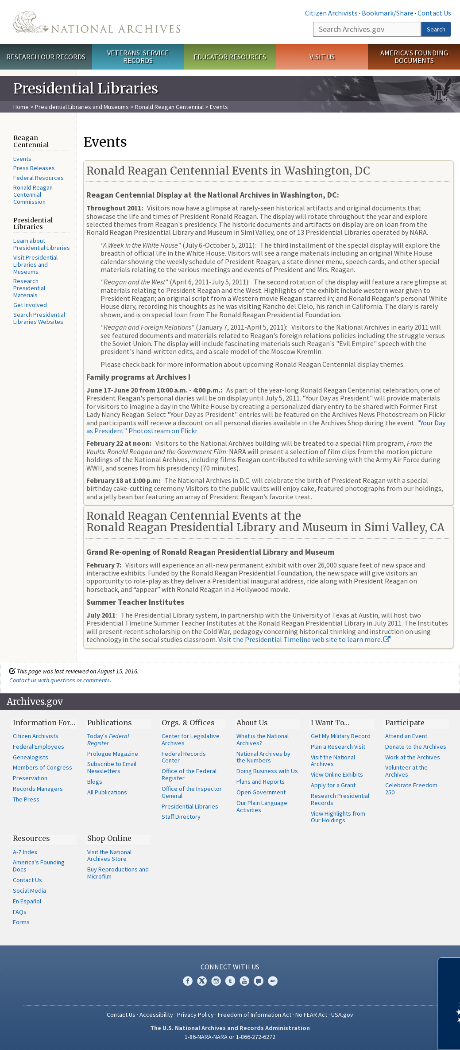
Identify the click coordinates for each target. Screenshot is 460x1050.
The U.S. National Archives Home (96, 22)
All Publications (107, 792)
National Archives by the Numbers (263, 757)
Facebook (187, 981)
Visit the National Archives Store (109, 855)
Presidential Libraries (190, 806)
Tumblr (230, 981)
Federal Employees (38, 747)
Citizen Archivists (331, 12)
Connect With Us (230, 966)
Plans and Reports (260, 782)
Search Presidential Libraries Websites (39, 318)
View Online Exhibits (337, 774)
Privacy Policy (195, 1015)
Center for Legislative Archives (191, 739)
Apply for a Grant (333, 785)
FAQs (20, 912)
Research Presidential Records (340, 799)
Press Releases (34, 168)
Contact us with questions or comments (59, 680)
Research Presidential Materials (29, 288)
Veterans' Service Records (138, 56)
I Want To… (330, 722)
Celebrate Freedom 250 (411, 788)
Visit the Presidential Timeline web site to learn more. (304, 639)
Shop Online (109, 838)
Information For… (44, 722)
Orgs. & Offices (188, 722)
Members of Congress (42, 767)
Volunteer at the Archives (406, 770)
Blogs (94, 782)
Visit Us (322, 56)
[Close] (449, 967)
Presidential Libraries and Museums (82, 107)
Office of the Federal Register (189, 774)
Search (436, 29)
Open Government (261, 792)
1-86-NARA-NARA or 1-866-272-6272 (230, 1037)
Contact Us (434, 12)
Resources (31, 838)
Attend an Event (406, 736)
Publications (109, 722)
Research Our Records (45, 56)
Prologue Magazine (112, 754)
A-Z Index (25, 852)
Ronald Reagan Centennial (169, 107)
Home (21, 107)
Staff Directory (181, 817)
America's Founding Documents (414, 56)
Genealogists (30, 757)
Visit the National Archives (333, 760)
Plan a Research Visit (338, 747)
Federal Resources (38, 178)
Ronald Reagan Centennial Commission (33, 194)
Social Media (29, 890)
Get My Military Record (341, 736)
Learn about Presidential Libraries (41, 244)
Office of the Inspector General (192, 792)
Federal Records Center (184, 757)
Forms (21, 922)
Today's (108, 739)
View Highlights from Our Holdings (338, 816)
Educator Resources (229, 56)
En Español (27, 901)
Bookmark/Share (388, 12)
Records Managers (38, 789)
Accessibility (156, 1015)
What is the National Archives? (262, 739)
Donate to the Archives (415, 747)
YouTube (244, 981)
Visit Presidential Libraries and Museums (35, 264)
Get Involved (30, 305)
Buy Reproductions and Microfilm (118, 872)
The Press (26, 799)
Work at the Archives (412, 757)
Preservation (30, 778)
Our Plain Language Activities (261, 806)
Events (22, 159)
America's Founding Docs (39, 865)
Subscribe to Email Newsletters (111, 767)
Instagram (216, 981)
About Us (252, 722)
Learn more (381, 1034)
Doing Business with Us (267, 771)
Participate (405, 722)
